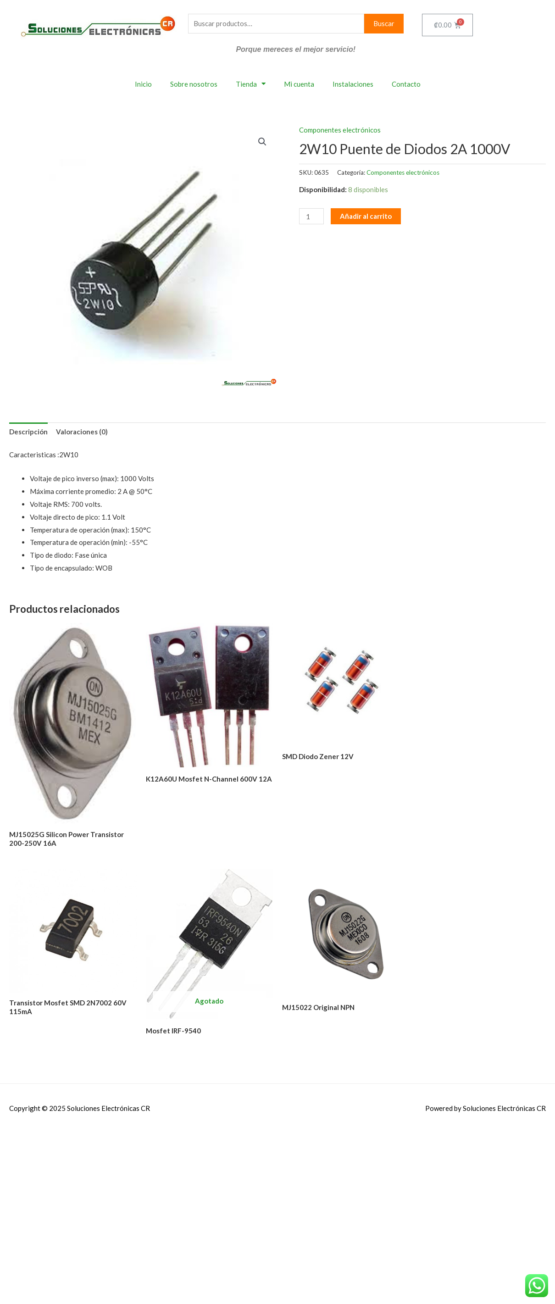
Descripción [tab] (28, 431)
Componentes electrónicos (340, 130)
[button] (262, 141)
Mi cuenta (299, 84)
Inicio (143, 84)
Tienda (251, 84)
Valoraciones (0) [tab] (82, 431)
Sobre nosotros (193, 84)
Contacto (406, 84)
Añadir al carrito (366, 216)
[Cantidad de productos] (311, 216)
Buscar (383, 23)
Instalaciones (353, 84)
